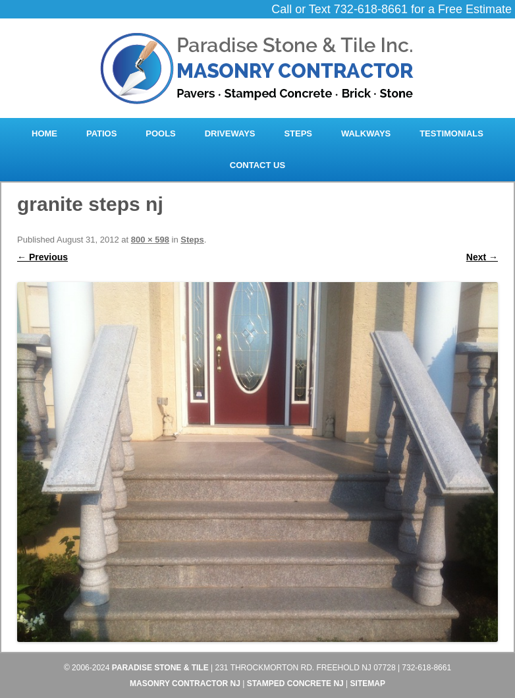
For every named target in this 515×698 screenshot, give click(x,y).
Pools (161, 133)
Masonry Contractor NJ (185, 683)
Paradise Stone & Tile (160, 667)
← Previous (42, 257)
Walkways (366, 133)
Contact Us (257, 165)
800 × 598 (150, 240)
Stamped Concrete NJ (295, 683)
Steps (298, 133)
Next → (482, 257)
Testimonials (451, 133)
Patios (101, 133)
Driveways (230, 133)
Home (44, 133)
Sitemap (367, 683)
